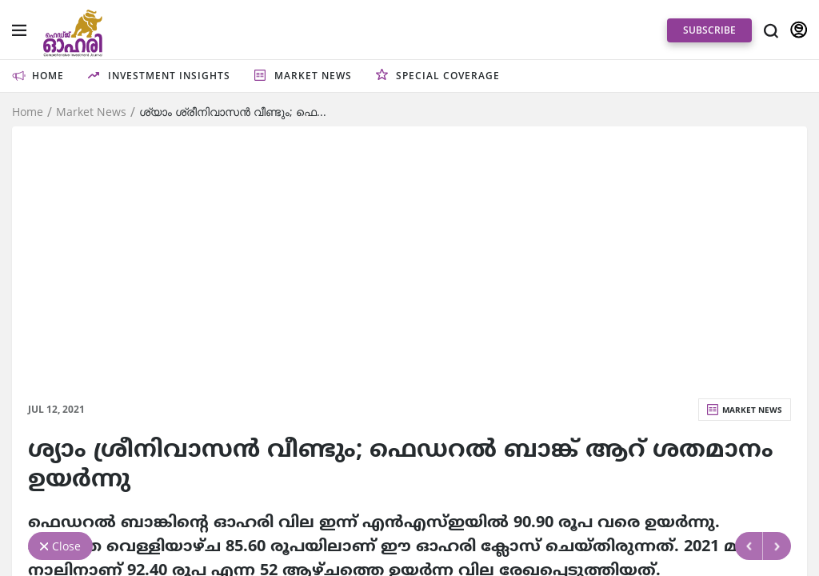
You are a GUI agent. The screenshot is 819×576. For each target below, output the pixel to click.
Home (27, 112)
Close (66, 546)
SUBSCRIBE (709, 30)
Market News (91, 112)
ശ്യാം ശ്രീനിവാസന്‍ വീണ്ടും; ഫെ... (232, 112)
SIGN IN (798, 30)
